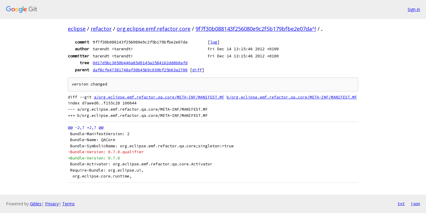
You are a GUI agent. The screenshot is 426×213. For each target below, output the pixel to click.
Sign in (414, 9)
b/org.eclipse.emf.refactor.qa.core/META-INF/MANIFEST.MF (292, 97)
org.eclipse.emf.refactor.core (153, 28)
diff (197, 69)
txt (401, 203)
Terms (68, 203)
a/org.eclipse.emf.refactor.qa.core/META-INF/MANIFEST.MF (159, 97)
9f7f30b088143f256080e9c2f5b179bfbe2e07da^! (256, 28)
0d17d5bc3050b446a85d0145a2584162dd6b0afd (140, 62)
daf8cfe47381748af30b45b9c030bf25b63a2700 (140, 69)
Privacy (52, 203)
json (415, 203)
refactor (101, 28)
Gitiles (35, 203)
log (213, 42)
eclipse (77, 28)
